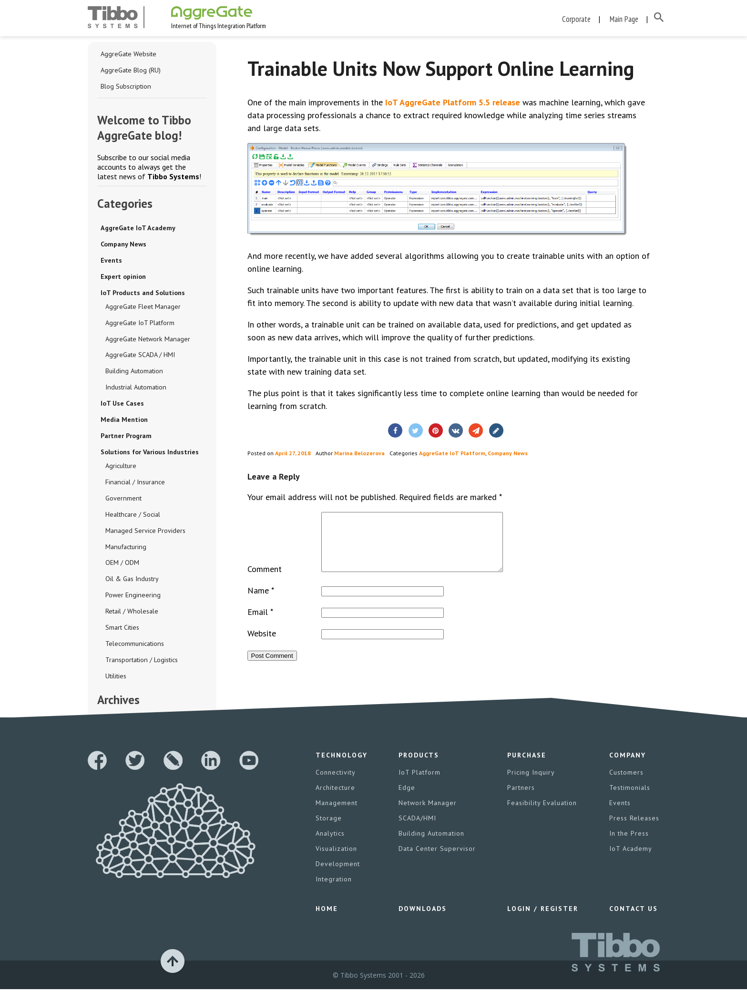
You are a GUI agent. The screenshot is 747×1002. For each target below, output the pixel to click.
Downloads (423, 921)
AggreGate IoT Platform (139, 324)
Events (111, 262)
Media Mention (124, 422)
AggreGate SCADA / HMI (140, 357)
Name (260, 603)
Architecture (335, 800)
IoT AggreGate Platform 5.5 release (452, 104)
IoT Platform (419, 785)
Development (338, 876)
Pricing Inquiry (531, 785)
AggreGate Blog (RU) (131, 72)
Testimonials (629, 800)
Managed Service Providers (145, 533)
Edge (407, 800)
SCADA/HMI (417, 831)
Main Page (624, 19)
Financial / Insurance (134, 484)
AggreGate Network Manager (147, 341)
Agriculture (120, 468)
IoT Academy (630, 861)
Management (337, 815)
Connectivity (336, 785)
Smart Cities (122, 630)
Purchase (526, 768)
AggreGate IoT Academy (137, 229)
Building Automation (133, 373)
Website (261, 646)
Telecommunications (134, 646)
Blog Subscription (126, 88)
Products (419, 768)
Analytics (330, 846)
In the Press (629, 846)
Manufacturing (125, 549)
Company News (123, 246)
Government (123, 500)
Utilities (115, 679)
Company (627, 768)
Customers (626, 785)
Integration (334, 892)
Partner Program (126, 438)
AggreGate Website (128, 55)
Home (327, 921)
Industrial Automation (135, 389)
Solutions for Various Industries (150, 454)
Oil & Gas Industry (131, 581)
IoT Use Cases (122, 405)
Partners (521, 800)
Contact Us (633, 921)
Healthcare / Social (132, 516)
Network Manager (428, 815)
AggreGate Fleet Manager (142, 308)
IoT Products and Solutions (143, 294)
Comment (264, 581)
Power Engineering (132, 597)
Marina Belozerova (359, 454)
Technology (342, 768)
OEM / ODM (122, 565)
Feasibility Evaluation (542, 815)
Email (260, 624)
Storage (329, 831)
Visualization (336, 861)
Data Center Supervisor (437, 861)
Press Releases (634, 831)
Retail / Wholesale (131, 614)
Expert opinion (123, 278)
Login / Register (542, 921)
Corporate (576, 19)
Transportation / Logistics (141, 662)
